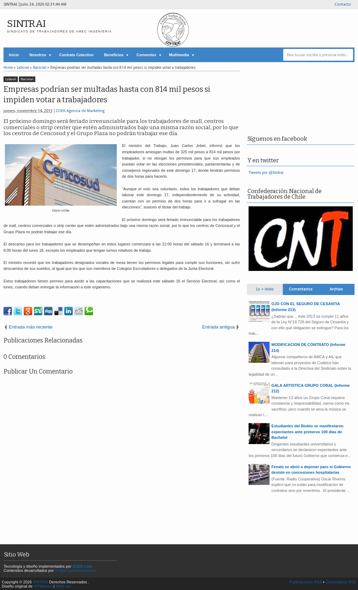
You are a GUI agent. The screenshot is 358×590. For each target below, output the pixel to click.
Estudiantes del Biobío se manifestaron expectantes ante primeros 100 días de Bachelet (307, 432)
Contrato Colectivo (76, 55)
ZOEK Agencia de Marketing (80, 111)
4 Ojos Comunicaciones (75, 570)
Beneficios (114, 55)
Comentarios (301, 289)
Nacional (27, 79)
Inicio (14, 55)
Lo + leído (265, 289)
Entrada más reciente (30, 327)
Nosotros (37, 55)
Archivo (336, 289)
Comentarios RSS (340, 582)
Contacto (343, 4)
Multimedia (179, 55)
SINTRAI (26, 23)
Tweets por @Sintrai (266, 172)
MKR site (63, 586)
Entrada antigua (218, 327)
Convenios (146, 55)
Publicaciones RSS (305, 582)
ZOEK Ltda (82, 566)
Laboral (10, 79)
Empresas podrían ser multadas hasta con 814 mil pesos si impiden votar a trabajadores (106, 94)
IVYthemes (43, 586)
